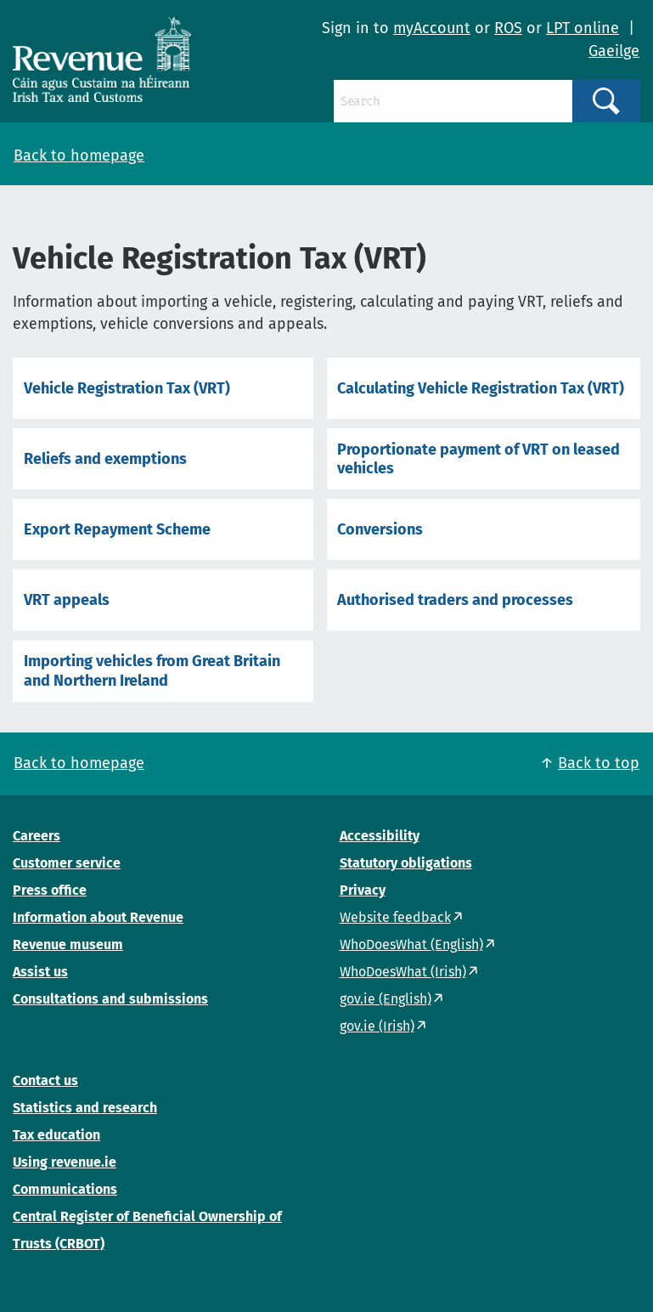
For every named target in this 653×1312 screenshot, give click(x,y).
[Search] (453, 101)
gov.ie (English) (385, 999)
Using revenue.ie (64, 1162)
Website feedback (395, 917)
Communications (65, 1189)
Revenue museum (68, 944)
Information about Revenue (98, 917)
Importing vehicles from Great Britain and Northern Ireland (152, 670)
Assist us (40, 972)
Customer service (67, 863)
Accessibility (379, 836)
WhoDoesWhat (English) (411, 944)
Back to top (598, 763)
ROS (508, 28)
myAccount (431, 28)
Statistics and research (85, 1108)
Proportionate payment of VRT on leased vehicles (478, 459)
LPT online (582, 28)
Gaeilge (613, 51)
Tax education (56, 1135)
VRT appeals (67, 600)
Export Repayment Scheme (117, 529)
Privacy (363, 890)
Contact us (45, 1080)
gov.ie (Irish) (377, 1026)
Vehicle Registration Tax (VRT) (127, 388)
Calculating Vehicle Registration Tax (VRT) (480, 388)
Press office (50, 890)
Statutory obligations (406, 863)
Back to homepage (79, 155)
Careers (36, 836)
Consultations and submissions (110, 999)
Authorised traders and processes (455, 600)
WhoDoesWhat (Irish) (403, 972)
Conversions (380, 529)
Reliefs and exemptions (105, 459)
